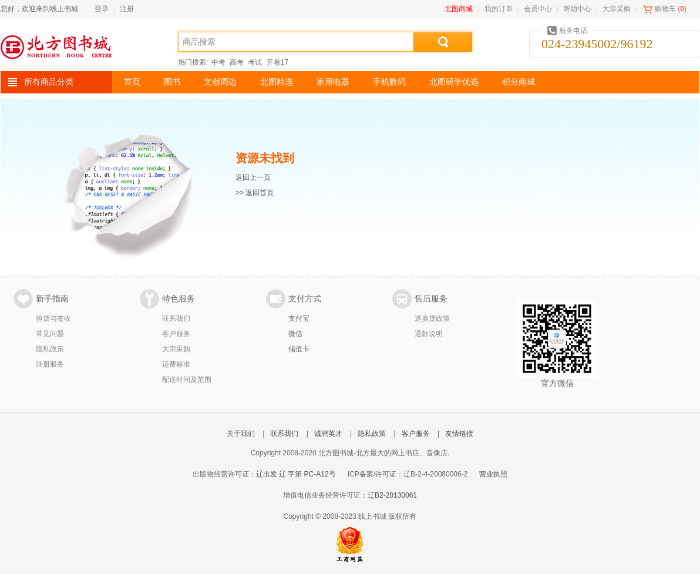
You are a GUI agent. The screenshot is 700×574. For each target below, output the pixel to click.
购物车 (665, 9)
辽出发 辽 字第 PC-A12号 (296, 474)
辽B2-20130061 (392, 495)
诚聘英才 (328, 433)
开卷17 (277, 62)
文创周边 (220, 82)
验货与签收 (53, 318)
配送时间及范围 (186, 379)
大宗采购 (617, 9)
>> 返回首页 (254, 193)
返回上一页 (253, 177)
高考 (237, 62)
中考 (218, 62)
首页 (132, 82)
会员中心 (538, 9)
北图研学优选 (454, 82)
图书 (172, 82)
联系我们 (176, 318)
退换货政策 (432, 318)
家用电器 (333, 82)
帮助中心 (577, 9)
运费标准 (176, 364)
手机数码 (389, 82)
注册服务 (50, 364)
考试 (255, 62)
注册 (127, 9)
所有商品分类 (48, 82)
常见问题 (50, 334)
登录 (102, 9)
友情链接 (459, 433)
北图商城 (459, 9)
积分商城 (518, 82)
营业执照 (493, 474)
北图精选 (276, 82)
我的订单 (498, 9)
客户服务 (176, 334)
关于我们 (241, 433)
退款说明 (429, 334)
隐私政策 (50, 349)
